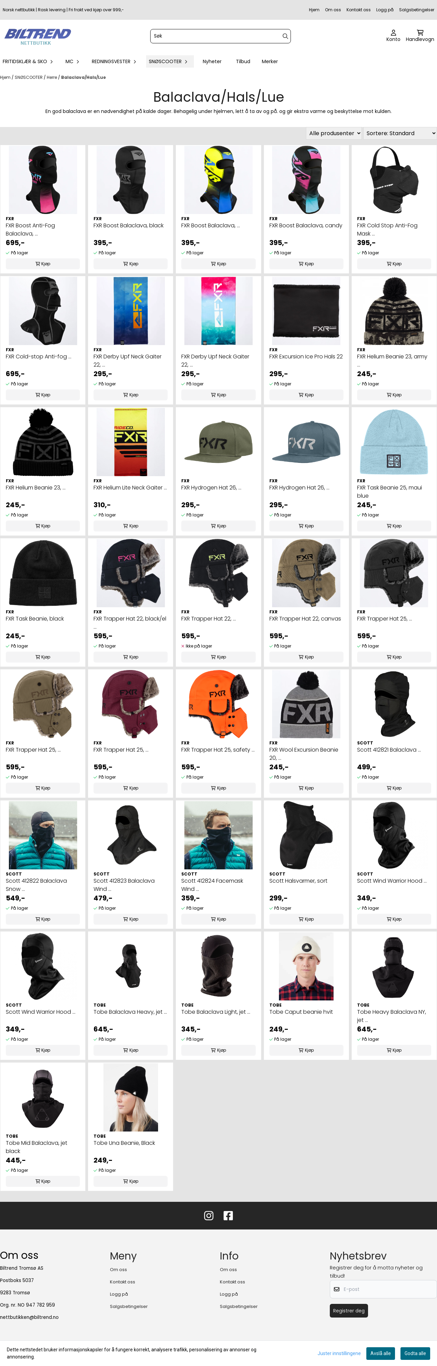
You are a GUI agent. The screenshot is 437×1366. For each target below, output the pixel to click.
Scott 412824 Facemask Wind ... (212, 885)
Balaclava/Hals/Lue (83, 77)
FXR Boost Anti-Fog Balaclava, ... (30, 230)
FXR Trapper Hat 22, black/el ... (130, 623)
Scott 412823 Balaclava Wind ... (124, 885)
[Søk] (220, 36)
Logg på (385, 10)
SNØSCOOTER (29, 77)
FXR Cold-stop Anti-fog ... (38, 356)
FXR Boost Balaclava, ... (210, 225)
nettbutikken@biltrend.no (29, 1317)
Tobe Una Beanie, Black (124, 1143)
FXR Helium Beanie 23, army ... (392, 361)
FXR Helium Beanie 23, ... (36, 488)
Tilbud (243, 61)
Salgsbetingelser (416, 10)
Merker (270, 61)
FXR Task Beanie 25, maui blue (389, 492)
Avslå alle (380, 1353)
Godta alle (415, 1353)
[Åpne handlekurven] (420, 36)
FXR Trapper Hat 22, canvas (305, 619)
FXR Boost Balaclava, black (129, 225)
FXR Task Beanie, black (35, 619)
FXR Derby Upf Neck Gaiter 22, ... (127, 361)
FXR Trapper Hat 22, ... (208, 619)
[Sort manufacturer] (334, 133)
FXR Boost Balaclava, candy (305, 225)
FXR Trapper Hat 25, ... (384, 619)
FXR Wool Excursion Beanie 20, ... (303, 754)
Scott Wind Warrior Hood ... (392, 881)
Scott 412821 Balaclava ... (389, 750)
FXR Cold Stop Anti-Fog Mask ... (387, 230)
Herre (52, 77)
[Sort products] (400, 133)
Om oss (333, 10)
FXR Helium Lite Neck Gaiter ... (130, 488)
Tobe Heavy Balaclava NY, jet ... (391, 1016)
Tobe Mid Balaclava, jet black (36, 1147)
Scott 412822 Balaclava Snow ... (36, 885)
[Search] (285, 36)
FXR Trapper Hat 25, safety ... (218, 750)
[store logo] (37, 36)
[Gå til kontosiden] (393, 36)
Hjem (314, 10)
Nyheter (212, 61)
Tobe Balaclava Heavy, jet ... (130, 1012)
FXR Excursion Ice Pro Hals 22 (306, 356)
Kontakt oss (359, 10)
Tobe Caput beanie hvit (301, 1012)
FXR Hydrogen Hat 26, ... (211, 488)
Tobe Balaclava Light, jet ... (215, 1012)
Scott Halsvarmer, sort (298, 881)
